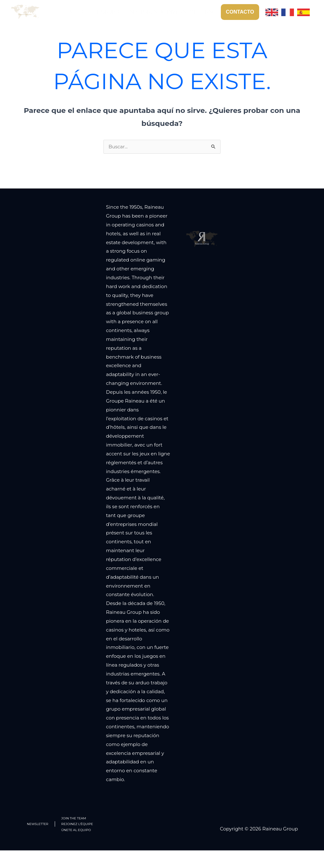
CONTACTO (240, 12)
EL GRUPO (106, 12)
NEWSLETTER (38, 824)
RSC (210, 12)
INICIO (75, 12)
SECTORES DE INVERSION (162, 12)
